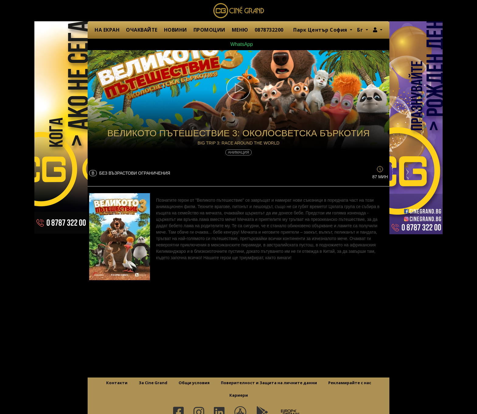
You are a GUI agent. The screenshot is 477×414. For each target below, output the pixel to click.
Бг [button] (360, 29)
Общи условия (194, 382)
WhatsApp (238, 44)
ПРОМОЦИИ (209, 29)
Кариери (238, 395)
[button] (378, 30)
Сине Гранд (238, 10)
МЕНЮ (240, 29)
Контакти (116, 382)
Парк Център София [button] (321, 29)
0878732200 (269, 29)
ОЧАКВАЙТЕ (142, 29)
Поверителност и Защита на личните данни (269, 382)
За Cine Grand (153, 382)
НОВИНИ (175, 29)
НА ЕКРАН (107, 29)
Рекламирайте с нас (349, 382)
